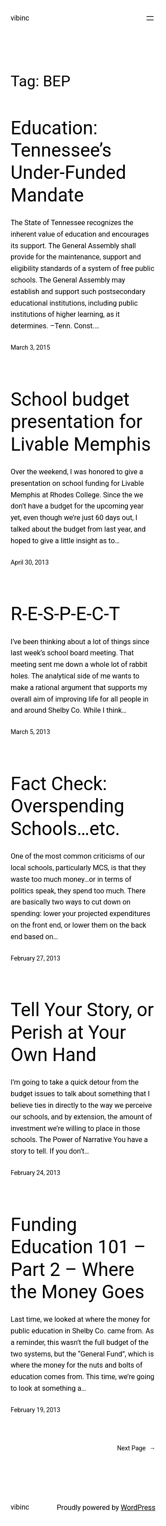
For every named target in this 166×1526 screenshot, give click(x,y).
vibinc (20, 18)
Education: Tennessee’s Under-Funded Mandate (68, 161)
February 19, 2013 (35, 1409)
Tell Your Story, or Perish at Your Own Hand (82, 1032)
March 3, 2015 (30, 347)
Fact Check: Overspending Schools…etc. (67, 806)
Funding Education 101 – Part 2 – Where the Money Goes (78, 1258)
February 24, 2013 (35, 1172)
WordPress (138, 1507)
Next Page (136, 1448)
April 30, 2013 (30, 562)
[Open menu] (150, 18)
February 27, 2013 (35, 958)
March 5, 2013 (30, 731)
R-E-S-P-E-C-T (65, 614)
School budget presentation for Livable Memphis (81, 421)
